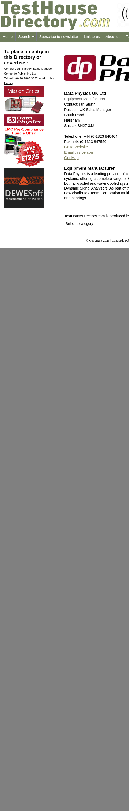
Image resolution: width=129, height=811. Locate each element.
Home (8, 36)
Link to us (92, 36)
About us (112, 36)
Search (26, 36)
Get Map (71, 158)
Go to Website (76, 147)
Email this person (78, 152)
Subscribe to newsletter (58, 36)
